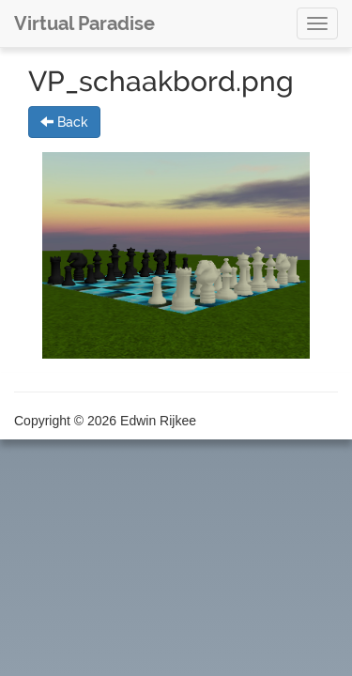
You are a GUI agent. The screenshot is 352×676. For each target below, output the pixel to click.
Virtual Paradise (84, 23)
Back (64, 122)
